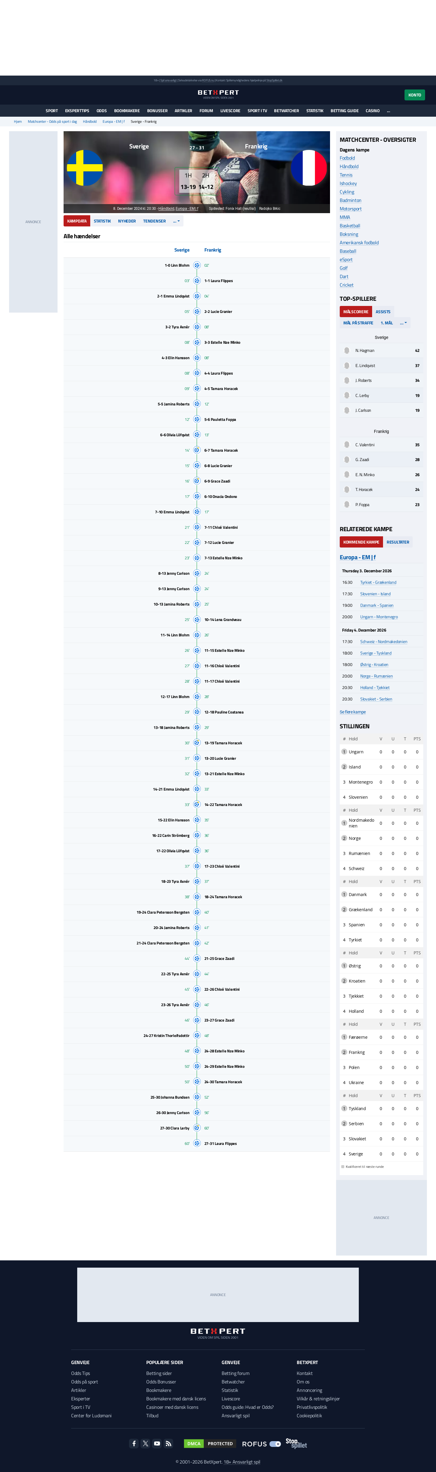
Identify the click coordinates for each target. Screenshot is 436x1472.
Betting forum (235, 1373)
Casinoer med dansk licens (172, 1407)
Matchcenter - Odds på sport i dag (52, 121)
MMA (345, 217)
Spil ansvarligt (168, 80)
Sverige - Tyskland (375, 653)
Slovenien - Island (375, 593)
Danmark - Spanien (377, 605)
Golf (344, 267)
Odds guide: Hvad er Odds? (248, 1407)
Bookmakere (127, 110)
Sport (52, 110)
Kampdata (77, 221)
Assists (383, 311)
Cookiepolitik (309, 1415)
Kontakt (304, 1373)
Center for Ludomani (91, 1415)
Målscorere (355, 311)
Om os (303, 1381)
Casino (372, 110)
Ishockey (348, 183)
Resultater (398, 542)
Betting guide (344, 110)
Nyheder (127, 221)
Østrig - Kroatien (374, 664)
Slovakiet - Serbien (376, 699)
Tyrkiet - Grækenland (378, 582)
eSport (346, 259)
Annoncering (309, 1390)
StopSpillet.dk (274, 80)
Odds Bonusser (161, 1381)
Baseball (348, 251)
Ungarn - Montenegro (379, 616)
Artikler (183, 110)
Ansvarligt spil (235, 1415)
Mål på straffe (358, 323)
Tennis (346, 174)
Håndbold (90, 121)
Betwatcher (286, 110)
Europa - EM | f (113, 121)
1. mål (387, 323)
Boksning (349, 234)
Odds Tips (80, 1373)
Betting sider (159, 1373)
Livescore (230, 110)
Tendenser (154, 221)
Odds (102, 110)
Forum (206, 110)
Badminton (351, 200)
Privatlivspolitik (312, 1407)
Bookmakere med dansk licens (176, 1398)
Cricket (347, 284)
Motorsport (351, 208)
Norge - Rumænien (376, 676)
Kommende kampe (361, 542)
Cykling (347, 191)
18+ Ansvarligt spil (241, 1461)
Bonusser (157, 110)
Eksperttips (77, 110)
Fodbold (347, 157)
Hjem (18, 121)
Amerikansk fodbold (359, 242)
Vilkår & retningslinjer (318, 1398)
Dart (344, 276)
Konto (414, 95)
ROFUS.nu (208, 80)
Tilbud (152, 1415)
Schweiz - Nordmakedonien (383, 641)
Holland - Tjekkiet (375, 687)
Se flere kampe (353, 712)
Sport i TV (257, 110)
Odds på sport (84, 1381)
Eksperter (80, 1398)
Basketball (350, 225)
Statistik (314, 110)
